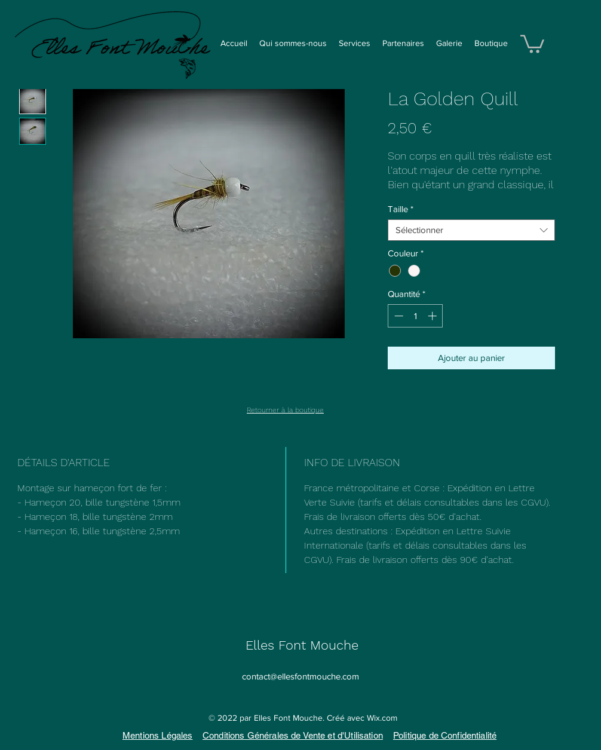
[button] (532, 43)
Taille (400, 209)
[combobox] (471, 230)
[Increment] (433, 316)
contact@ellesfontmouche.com (300, 676)
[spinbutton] (415, 316)
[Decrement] (398, 316)
